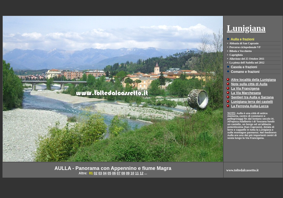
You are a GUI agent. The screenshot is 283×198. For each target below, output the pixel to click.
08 (123, 173)
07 (118, 173)
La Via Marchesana (246, 93)
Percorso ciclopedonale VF (245, 47)
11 (137, 173)
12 (141, 173)
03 (100, 173)
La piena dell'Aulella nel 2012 (247, 62)
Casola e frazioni (244, 67)
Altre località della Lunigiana (253, 80)
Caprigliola (236, 54)
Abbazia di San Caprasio (243, 43)
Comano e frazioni (245, 72)
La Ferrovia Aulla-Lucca (250, 106)
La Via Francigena (245, 88)
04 (105, 173)
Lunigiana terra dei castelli (252, 102)
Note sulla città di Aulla (249, 84)
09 (127, 173)
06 (114, 173)
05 (109, 173)
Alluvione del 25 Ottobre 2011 (246, 58)
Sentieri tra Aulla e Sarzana (252, 97)
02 (95, 173)
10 (132, 173)
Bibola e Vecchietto (241, 51)
